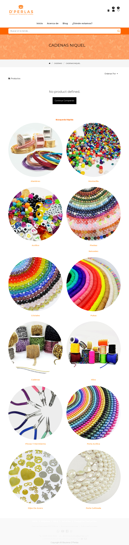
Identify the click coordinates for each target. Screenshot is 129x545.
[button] (111, 73)
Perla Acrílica (93, 444)
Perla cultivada (93, 508)
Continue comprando (64, 100)
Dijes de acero (35, 508)
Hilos (93, 380)
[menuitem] (40, 23)
